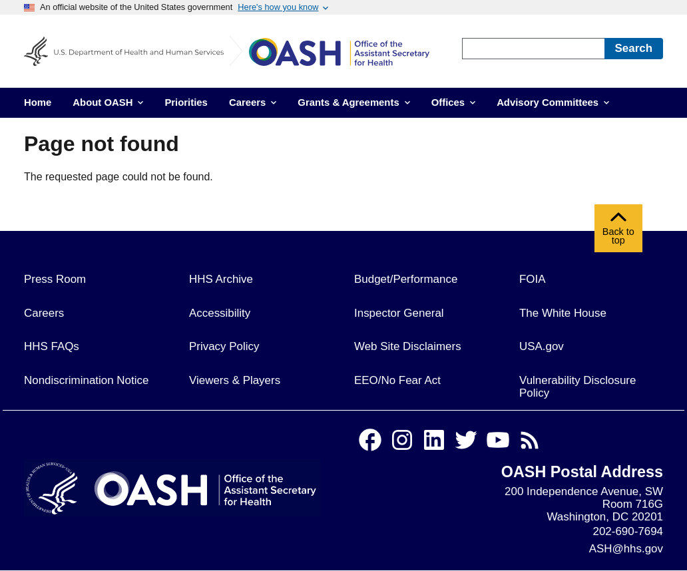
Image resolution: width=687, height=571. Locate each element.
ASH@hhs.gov (626, 548)
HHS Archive (221, 279)
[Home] (349, 54)
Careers (44, 313)
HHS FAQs (51, 346)
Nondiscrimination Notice (86, 380)
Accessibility (219, 313)
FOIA (532, 279)
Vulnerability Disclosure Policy (577, 386)
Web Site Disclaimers (407, 346)
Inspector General (399, 313)
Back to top (618, 232)
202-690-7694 (628, 531)
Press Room (55, 279)
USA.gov (541, 346)
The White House (562, 313)
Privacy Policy (224, 346)
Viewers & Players (234, 380)
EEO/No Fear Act (397, 380)
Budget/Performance (405, 279)
